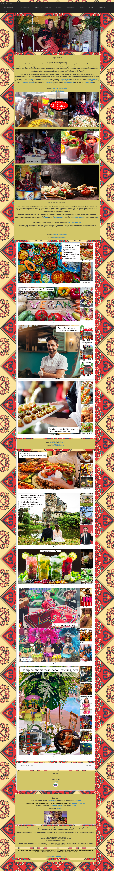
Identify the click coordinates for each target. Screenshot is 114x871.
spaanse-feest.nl (88, 82)
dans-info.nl (45, 217)
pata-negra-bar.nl (65, 79)
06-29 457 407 (54, 88)
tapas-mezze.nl (49, 80)
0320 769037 (58, 236)
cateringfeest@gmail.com (10, 7)
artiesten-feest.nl (49, 216)
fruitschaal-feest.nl (65, 80)
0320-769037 (58, 90)
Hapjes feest (59, 7)
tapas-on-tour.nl (92, 79)
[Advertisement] (57, 867)
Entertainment (47, 7)
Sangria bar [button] (102, 7)
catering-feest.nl (52, 800)
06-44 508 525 (63, 88)
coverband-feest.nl (75, 216)
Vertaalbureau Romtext (56, 805)
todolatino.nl (78, 800)
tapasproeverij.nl (48, 82)
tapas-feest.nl (28, 80)
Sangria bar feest (6, 3)
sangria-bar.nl (45, 79)
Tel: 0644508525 (25, 7)
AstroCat (55, 861)
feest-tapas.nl (31, 79)
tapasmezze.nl (59, 84)
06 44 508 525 (63, 234)
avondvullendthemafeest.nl (74, 222)
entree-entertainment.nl (78, 217)
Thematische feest (70, 7)
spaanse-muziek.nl (69, 82)
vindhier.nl (55, 781)
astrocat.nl (59, 808)
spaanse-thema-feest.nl (28, 82)
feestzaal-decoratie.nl (86, 80)
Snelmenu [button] (6, 11)
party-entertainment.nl (58, 217)
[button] (26, 766)
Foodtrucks (36, 7)
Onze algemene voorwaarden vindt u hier (55, 856)
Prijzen (81, 7)
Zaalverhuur (91, 7)
